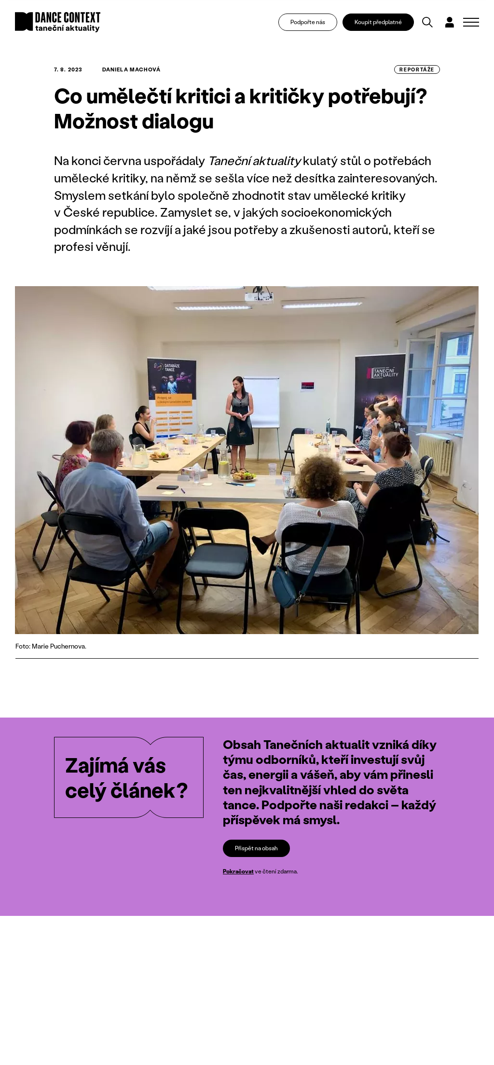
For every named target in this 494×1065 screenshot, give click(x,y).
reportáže (417, 69)
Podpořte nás (307, 22)
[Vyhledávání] (427, 22)
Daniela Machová (131, 69)
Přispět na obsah (256, 848)
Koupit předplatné (378, 22)
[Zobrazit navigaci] (471, 22)
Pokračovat (238, 871)
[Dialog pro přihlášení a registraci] (449, 22)
